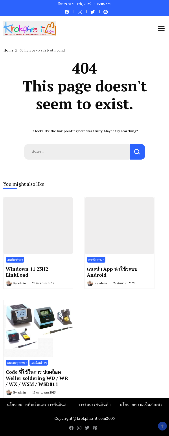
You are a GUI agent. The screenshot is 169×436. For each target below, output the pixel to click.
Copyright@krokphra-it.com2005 (84, 418)
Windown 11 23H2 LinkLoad (27, 272)
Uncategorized (17, 363)
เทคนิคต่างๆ (15, 260)
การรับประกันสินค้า (94, 404)
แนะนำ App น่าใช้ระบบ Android (112, 272)
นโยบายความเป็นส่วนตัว (141, 404)
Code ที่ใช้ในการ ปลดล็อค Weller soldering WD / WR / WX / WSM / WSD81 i (37, 378)
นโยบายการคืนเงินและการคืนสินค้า (37, 404)
